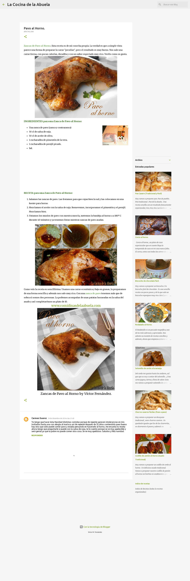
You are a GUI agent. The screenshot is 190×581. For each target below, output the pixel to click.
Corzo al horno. (141, 237)
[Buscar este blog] (174, 4)
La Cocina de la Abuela (28, 4)
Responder (37, 435)
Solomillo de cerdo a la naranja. (148, 368)
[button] (25, 37)
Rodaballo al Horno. (143, 325)
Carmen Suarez (39, 418)
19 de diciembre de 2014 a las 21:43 (61, 418)
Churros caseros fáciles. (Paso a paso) (151, 412)
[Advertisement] (45, 170)
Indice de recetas (142, 484)
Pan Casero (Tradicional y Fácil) (148, 194)
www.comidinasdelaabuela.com (76, 306)
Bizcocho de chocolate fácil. (147, 281)
